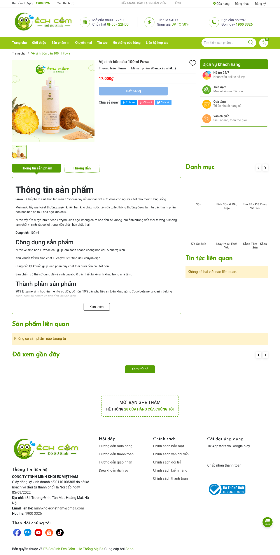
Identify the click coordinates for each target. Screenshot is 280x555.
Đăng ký (260, 3)
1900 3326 (244, 24)
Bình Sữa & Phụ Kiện (226, 206)
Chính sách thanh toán (170, 478)
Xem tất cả (140, 369)
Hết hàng (133, 91)
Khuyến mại (83, 43)
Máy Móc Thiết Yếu (227, 245)
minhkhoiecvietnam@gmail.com (59, 508)
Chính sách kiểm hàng (170, 470)
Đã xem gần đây (36, 355)
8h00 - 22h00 (118, 24)
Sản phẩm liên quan (40, 324)
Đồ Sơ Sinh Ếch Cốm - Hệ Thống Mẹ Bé (73, 549)
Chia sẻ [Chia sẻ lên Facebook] (128, 102)
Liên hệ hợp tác (157, 43)
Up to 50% (180, 24)
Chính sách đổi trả (167, 462)
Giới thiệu (39, 43)
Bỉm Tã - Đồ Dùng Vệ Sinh (255, 206)
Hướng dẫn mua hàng (116, 446)
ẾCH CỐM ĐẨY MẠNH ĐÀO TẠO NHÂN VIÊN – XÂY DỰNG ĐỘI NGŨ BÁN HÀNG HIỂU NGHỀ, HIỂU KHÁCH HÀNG (140, 3)
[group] (53, 101)
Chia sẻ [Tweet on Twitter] (162, 102)
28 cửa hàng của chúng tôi (149, 409)
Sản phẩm (58, 43)
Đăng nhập (242, 3)
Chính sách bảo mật (168, 446)
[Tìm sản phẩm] (228, 42)
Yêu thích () (65, 3)
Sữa (198, 204)
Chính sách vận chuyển (171, 454)
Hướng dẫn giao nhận (115, 462)
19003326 (43, 3)
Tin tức (102, 43)
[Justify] (251, 42)
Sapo (129, 549)
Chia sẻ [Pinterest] (145, 102)
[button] (265, 167)
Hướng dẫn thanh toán (116, 454)
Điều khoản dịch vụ (113, 470)
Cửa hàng (221, 3)
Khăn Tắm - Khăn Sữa (255, 245)
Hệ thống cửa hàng (127, 43)
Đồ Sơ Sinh (198, 244)
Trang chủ (19, 43)
